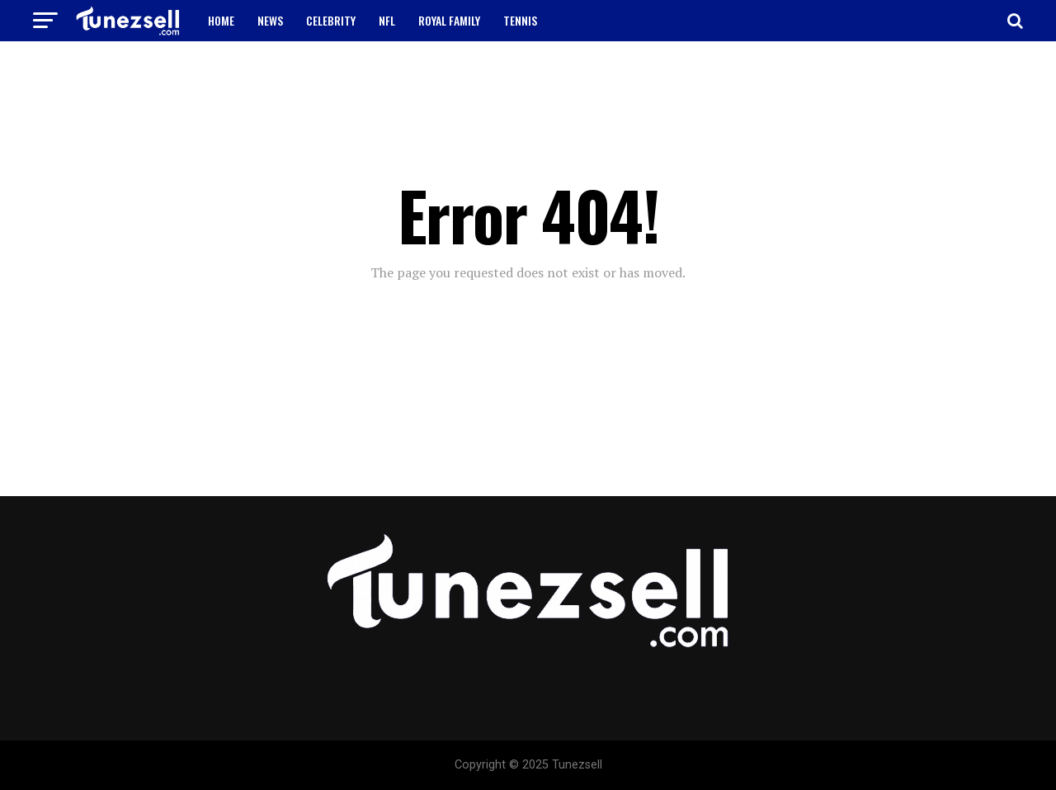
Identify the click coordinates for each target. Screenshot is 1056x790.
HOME (221, 20)
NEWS (270, 20)
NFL (387, 20)
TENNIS (520, 20)
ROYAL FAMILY (449, 20)
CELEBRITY (331, 20)
